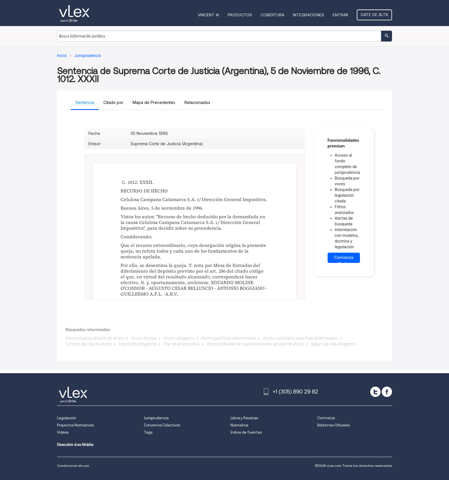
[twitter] (375, 392)
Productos (240, 15)
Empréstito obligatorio (138, 344)
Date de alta (374, 14)
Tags (148, 432)
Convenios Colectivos (162, 425)
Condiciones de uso (73, 465)
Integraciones (308, 15)
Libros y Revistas (244, 418)
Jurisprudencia (156, 418)
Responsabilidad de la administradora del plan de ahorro (255, 344)
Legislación (66, 418)
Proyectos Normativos (75, 425)
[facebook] (387, 392)
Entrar (340, 15)
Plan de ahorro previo (182, 344)
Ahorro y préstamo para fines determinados (300, 338)
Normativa (239, 425)
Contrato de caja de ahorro (89, 344)
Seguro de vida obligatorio (333, 344)
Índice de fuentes (246, 432)
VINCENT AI (208, 15)
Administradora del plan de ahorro (95, 338)
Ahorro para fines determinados (228, 338)
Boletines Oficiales (333, 425)
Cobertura (272, 15)
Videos (62, 432)
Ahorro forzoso (144, 338)
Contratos (326, 418)
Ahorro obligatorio (179, 338)
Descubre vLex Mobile (75, 444)
